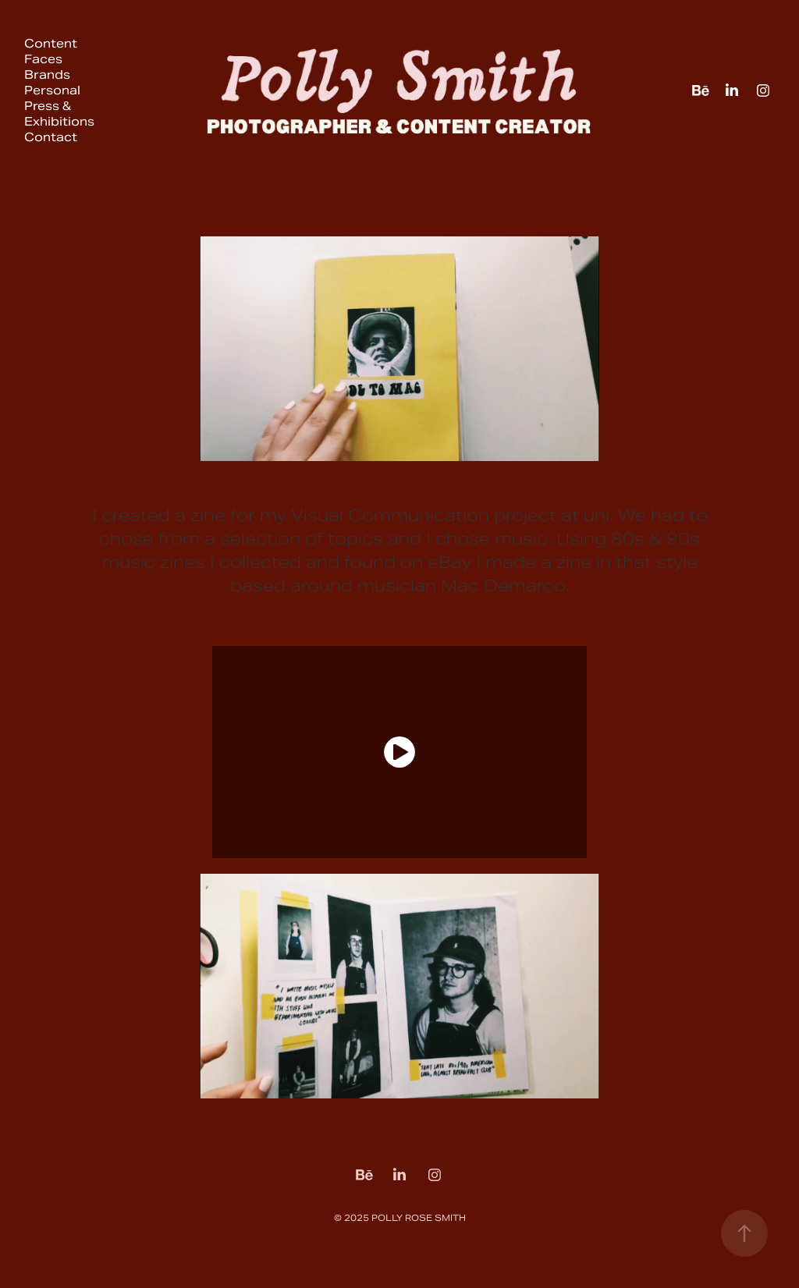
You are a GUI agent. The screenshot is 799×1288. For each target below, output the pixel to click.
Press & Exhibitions (59, 113)
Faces (43, 58)
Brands (47, 74)
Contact (50, 137)
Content (50, 43)
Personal (52, 90)
